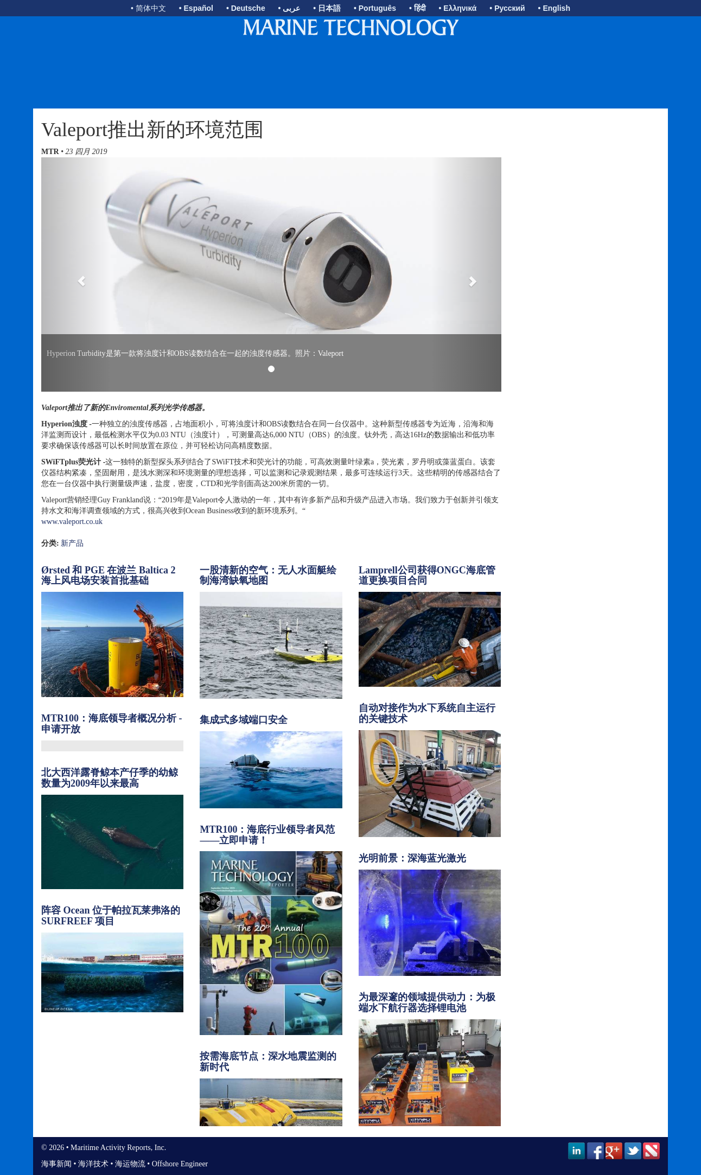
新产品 (72, 543)
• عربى (289, 8)
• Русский (507, 8)
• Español (196, 8)
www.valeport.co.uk (72, 522)
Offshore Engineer (180, 1164)
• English (554, 8)
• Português (375, 8)
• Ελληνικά (458, 8)
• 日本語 (327, 8)
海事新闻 (56, 1164)
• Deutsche (245, 8)
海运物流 (130, 1164)
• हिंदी (417, 8)
